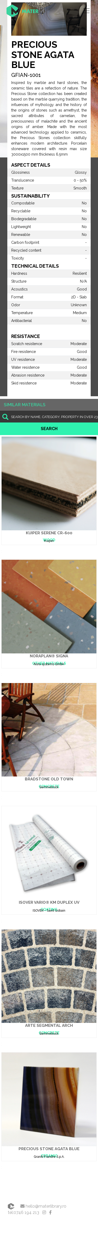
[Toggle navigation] (86, 11)
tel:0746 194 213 (23, 1212)
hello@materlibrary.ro (43, 1206)
